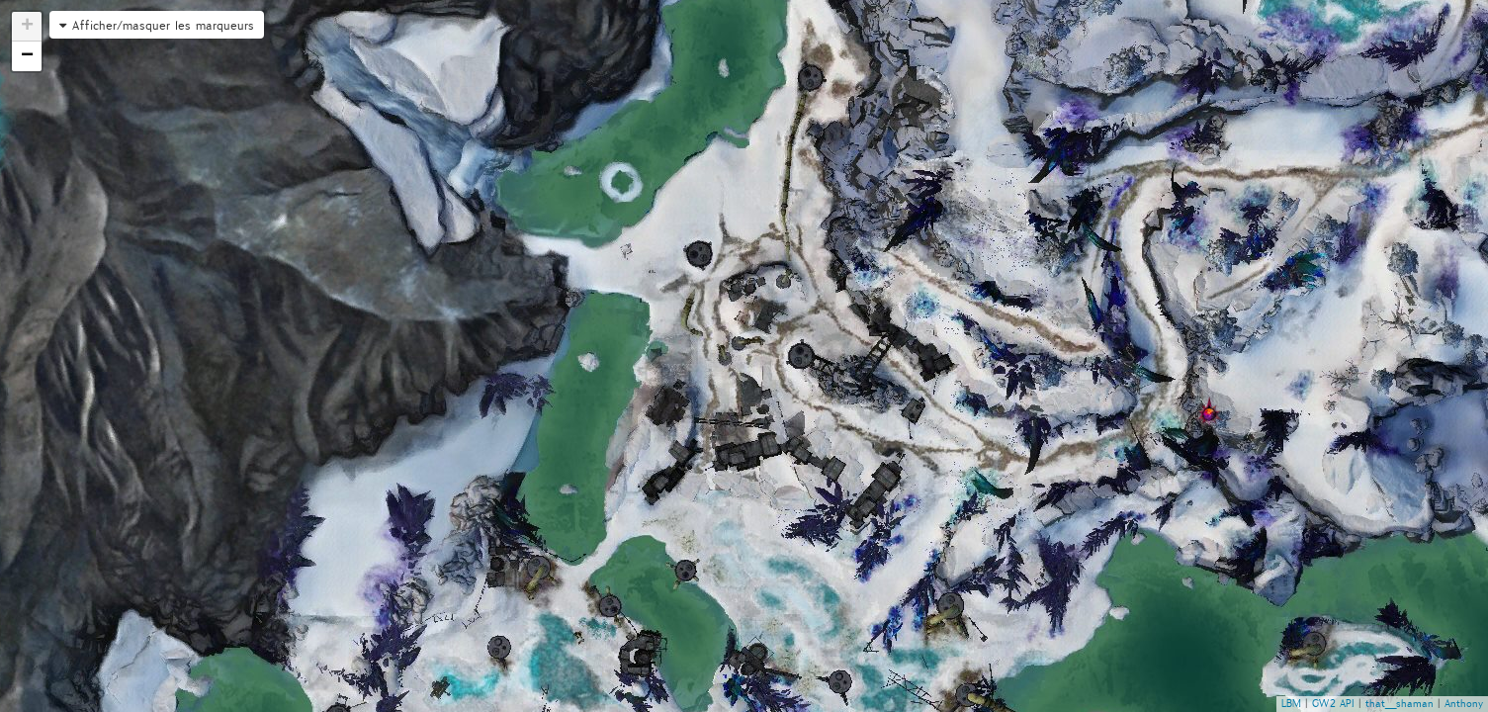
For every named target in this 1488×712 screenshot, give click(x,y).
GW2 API (1333, 703)
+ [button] (27, 27)
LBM (1291, 703)
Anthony (1463, 703)
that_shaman (1399, 703)
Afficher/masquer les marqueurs (163, 25)
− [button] (27, 56)
